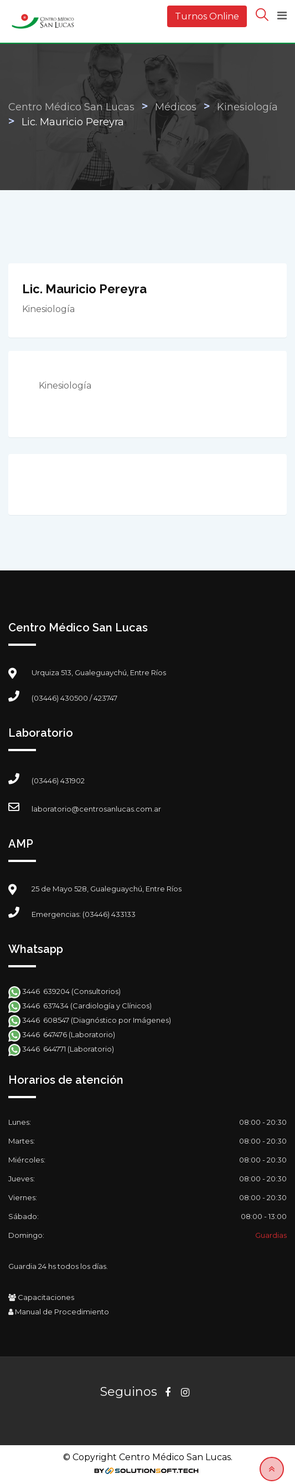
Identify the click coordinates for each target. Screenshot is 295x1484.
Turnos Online (207, 16)
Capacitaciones (41, 1297)
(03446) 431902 (58, 780)
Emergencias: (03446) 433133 (84, 914)
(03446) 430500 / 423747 (74, 697)
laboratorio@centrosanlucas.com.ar (96, 808)
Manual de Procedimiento (58, 1311)
